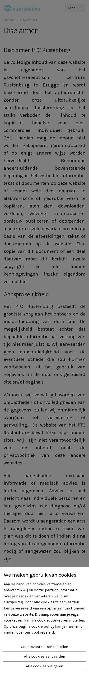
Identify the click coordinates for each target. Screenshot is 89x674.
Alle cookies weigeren (44, 666)
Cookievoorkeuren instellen (44, 646)
